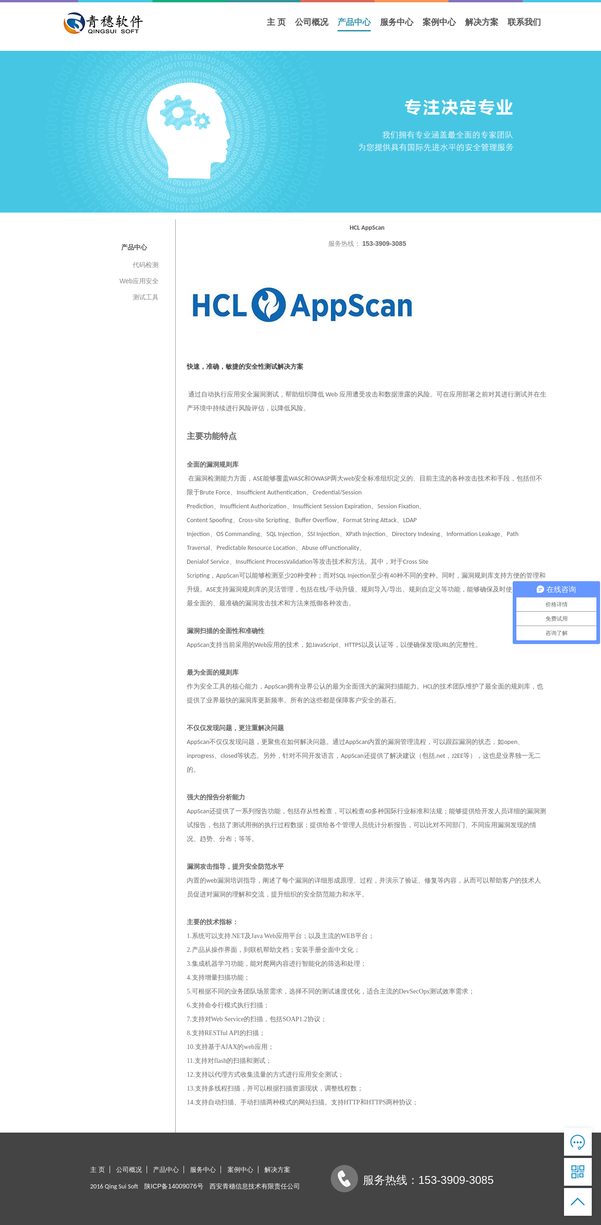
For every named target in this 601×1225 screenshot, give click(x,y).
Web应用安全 (139, 281)
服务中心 (396, 22)
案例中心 (439, 22)
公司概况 (311, 22)
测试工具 (146, 297)
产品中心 (354, 22)
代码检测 (146, 264)
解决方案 (481, 22)
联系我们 (524, 22)
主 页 (276, 22)
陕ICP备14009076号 (173, 1186)
